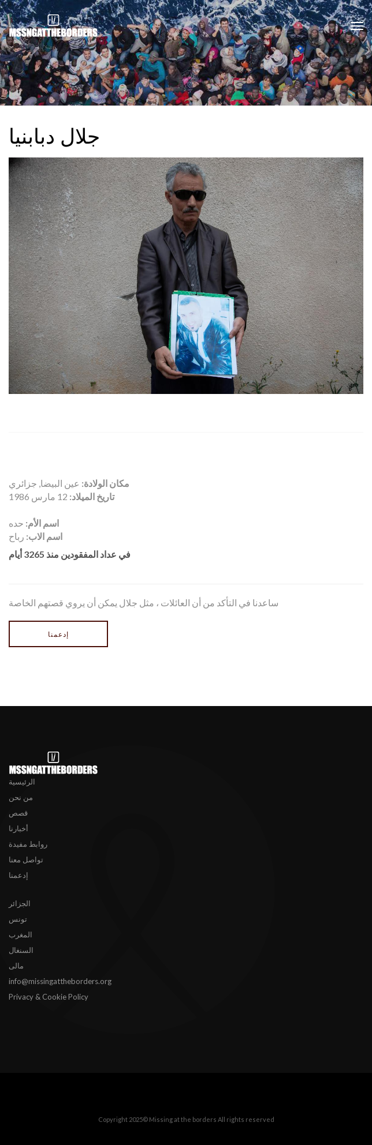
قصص (18, 812)
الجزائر (20, 903)
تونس (18, 918)
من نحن (21, 797)
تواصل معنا (26, 859)
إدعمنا (58, 634)
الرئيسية (22, 781)
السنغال (21, 950)
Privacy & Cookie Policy (48, 996)
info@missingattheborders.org (60, 981)
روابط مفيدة (28, 844)
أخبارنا (18, 828)
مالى (16, 965)
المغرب (20, 934)
